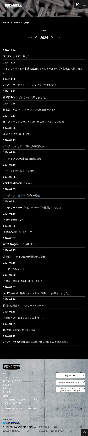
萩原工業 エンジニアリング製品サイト (53, 431)
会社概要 (7, 392)
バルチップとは (10, 377)
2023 (58, 38)
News (17, 22)
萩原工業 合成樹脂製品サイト (14, 431)
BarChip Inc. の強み (12, 381)
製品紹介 (7, 385)
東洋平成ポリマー (46, 427)
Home (6, 22)
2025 (30, 38)
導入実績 (7, 388)
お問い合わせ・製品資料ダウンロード (20, 399)
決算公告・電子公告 (12, 403)
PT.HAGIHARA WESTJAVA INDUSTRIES (17, 427)
